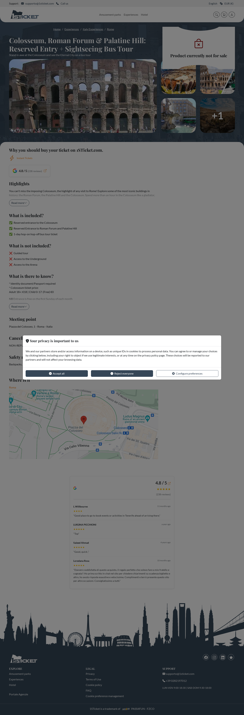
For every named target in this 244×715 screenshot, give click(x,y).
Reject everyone (122, 373)
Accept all (56, 373)
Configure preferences (187, 373)
